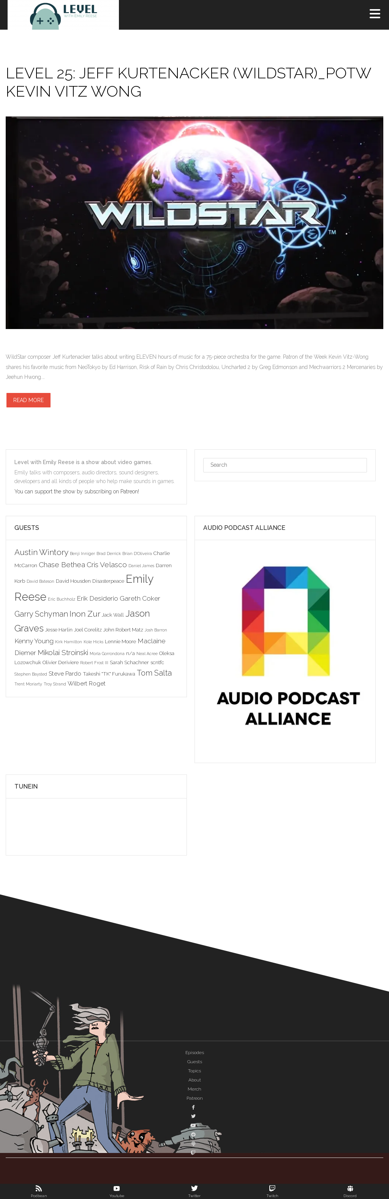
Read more (28, 400)
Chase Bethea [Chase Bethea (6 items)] (62, 564)
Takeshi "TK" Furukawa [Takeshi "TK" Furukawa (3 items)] (109, 674)
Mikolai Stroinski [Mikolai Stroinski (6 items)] (63, 652)
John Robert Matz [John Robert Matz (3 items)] (123, 630)
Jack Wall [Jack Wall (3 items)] (113, 615)
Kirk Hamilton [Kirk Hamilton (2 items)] (68, 641)
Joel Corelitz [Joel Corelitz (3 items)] (88, 630)
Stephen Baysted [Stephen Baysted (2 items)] (30, 674)
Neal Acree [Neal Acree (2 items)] (147, 653)
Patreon (195, 1098)
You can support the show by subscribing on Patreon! (77, 491)
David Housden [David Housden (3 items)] (73, 581)
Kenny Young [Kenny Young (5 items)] (34, 641)
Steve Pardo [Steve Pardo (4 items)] (65, 673)
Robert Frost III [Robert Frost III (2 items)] (94, 662)
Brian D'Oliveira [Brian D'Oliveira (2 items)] (137, 553)
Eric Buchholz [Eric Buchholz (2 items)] (61, 599)
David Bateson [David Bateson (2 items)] (40, 581)
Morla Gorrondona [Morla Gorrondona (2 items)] (107, 653)
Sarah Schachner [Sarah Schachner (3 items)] (129, 662)
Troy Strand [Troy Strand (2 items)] (55, 684)
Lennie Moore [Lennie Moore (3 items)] (120, 641)
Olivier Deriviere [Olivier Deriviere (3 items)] (61, 662)
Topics (194, 1070)
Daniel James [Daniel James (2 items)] (141, 565)
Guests (194, 1061)
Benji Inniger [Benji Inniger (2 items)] (82, 553)
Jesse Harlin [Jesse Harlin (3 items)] (59, 630)
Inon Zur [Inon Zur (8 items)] (85, 614)
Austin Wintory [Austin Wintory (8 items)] (41, 552)
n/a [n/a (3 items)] (130, 653)
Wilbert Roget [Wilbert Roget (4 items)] (87, 683)
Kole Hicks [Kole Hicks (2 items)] (93, 641)
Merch (194, 1089)
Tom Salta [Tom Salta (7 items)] (154, 672)
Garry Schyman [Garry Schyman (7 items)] (41, 614)
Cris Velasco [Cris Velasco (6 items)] (107, 564)
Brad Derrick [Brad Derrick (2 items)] (108, 553)
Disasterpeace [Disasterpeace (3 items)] (108, 581)
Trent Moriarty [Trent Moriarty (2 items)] (28, 684)
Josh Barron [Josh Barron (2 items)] (156, 630)
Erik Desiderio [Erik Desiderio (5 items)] (97, 598)
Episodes (194, 1052)
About (194, 1080)
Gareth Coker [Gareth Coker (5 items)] (140, 598)
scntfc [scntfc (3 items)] (157, 662)
